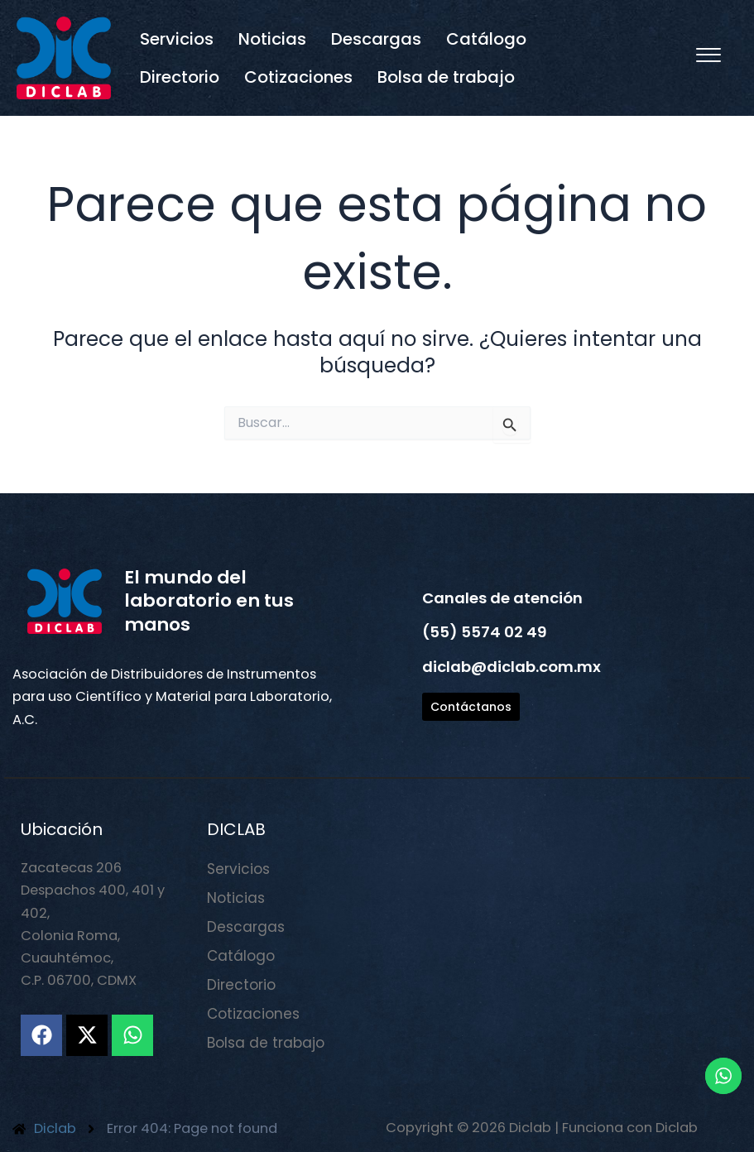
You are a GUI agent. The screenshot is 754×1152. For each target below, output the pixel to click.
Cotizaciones (298, 77)
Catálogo (486, 38)
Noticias (272, 38)
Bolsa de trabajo (446, 77)
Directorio (179, 77)
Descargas (376, 38)
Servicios (177, 38)
